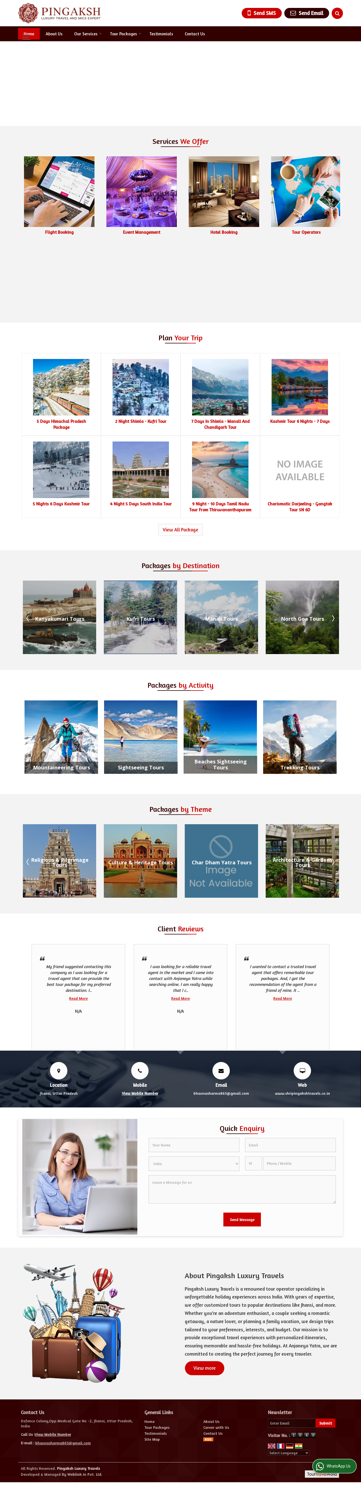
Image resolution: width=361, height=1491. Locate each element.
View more (204, 1295)
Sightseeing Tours (141, 694)
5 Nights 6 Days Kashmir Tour (61, 430)
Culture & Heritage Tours (221, 789)
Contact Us (195, 33)
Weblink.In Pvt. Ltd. (84, 1401)
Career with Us (216, 1354)
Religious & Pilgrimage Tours (141, 789)
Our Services (88, 33)
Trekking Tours (300, 694)
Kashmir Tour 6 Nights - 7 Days (300, 348)
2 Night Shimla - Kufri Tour (140, 348)
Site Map (152, 1366)
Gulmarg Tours (60, 545)
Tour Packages (125, 33)
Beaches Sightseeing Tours (220, 691)
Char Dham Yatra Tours (303, 789)
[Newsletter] (292, 1349)
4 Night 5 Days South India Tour (141, 430)
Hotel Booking (306, 232)
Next (332, 544)
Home (29, 33)
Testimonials (161, 33)
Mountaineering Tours (61, 694)
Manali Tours (302, 545)
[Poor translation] (21, 1440)
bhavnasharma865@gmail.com (221, 1020)
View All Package (180, 456)
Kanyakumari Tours (140, 545)
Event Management (224, 232)
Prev (28, 544)
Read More (78, 925)
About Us (54, 33)
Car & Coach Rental (59, 232)
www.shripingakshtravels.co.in (302, 1020)
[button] (140, 1020)
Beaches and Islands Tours (59, 789)
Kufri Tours (221, 545)
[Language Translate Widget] (288, 1379)
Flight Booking (141, 232)
